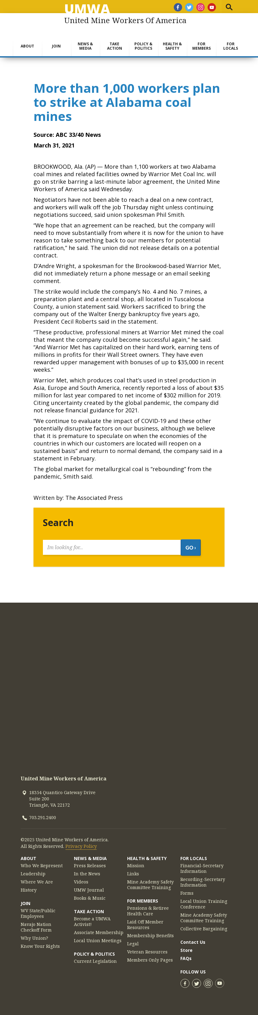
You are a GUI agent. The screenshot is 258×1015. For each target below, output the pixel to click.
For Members (201, 46)
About (27, 46)
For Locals (230, 46)
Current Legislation (95, 957)
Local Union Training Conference (203, 900)
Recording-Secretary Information (202, 878)
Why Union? (34, 934)
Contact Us (192, 938)
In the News (87, 870)
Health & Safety (172, 46)
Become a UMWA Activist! (92, 917)
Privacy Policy (80, 842)
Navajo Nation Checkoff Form (36, 923)
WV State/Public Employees (38, 909)
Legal (133, 940)
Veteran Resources (147, 948)
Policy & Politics (143, 46)
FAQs (186, 955)
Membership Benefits (150, 932)
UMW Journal (89, 886)
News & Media (85, 46)
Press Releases (90, 862)
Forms (187, 889)
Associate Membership (98, 929)
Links (133, 870)
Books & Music (90, 894)
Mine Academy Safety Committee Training (150, 881)
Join (56, 46)
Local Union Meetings (97, 937)
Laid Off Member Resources (145, 921)
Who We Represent (42, 862)
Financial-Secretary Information (202, 864)
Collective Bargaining (203, 925)
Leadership (33, 870)
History (29, 886)
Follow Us (193, 968)
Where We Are (37, 878)
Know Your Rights (40, 942)
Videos (81, 878)
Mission (135, 862)
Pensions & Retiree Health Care (148, 907)
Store (186, 946)
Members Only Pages (150, 956)
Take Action (114, 46)
